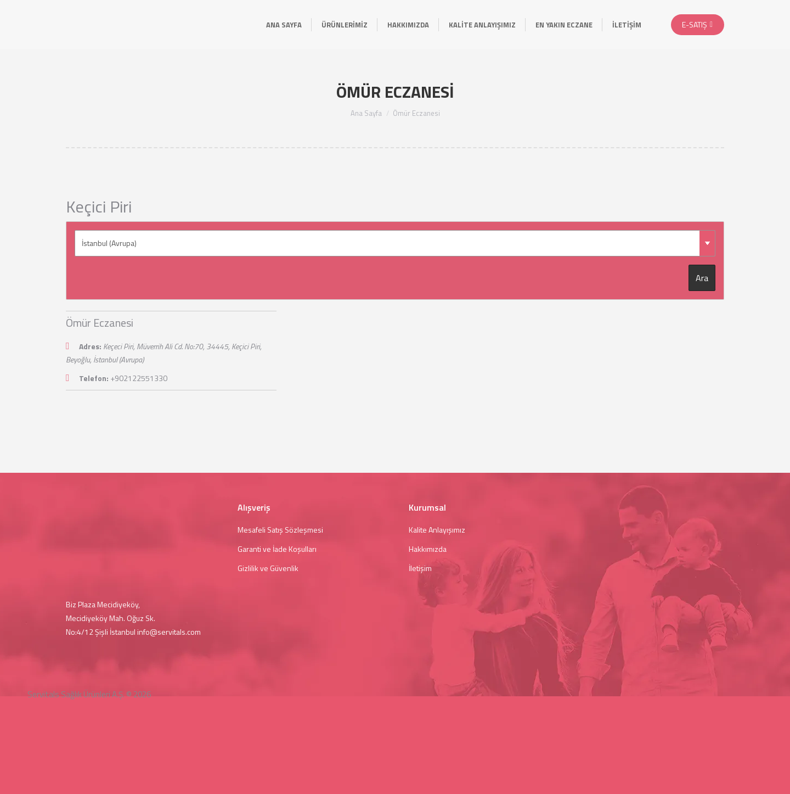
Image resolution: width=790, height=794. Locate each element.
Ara (702, 277)
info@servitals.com (169, 632)
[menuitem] (284, 25)
